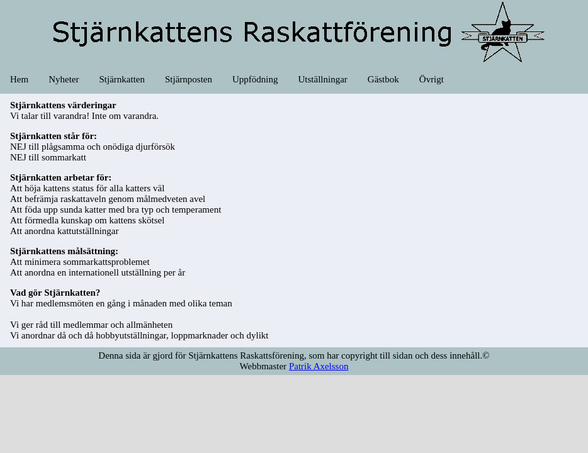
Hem (19, 79)
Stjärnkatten (121, 79)
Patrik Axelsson (319, 366)
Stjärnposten (188, 79)
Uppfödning (255, 79)
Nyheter (63, 79)
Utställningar (322, 79)
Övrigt (431, 79)
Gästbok (383, 79)
